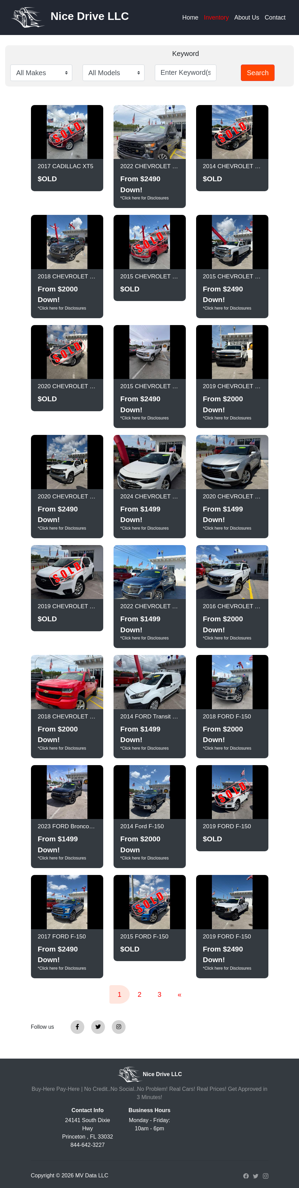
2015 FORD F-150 (144, 936)
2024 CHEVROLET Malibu (149, 496)
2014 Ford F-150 (142, 826)
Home (190, 17)
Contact (275, 17)
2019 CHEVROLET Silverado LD (232, 386)
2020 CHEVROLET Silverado (67, 496)
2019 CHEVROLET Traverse (67, 606)
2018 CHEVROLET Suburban (67, 276)
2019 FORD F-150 (227, 826)
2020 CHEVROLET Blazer (232, 496)
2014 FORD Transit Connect (149, 716)
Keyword (185, 53)
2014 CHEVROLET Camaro (232, 166)
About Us (246, 17)
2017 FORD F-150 (62, 936)
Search (257, 73)
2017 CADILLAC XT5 (66, 166)
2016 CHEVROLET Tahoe (232, 606)
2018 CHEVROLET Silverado (67, 716)
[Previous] (179, 994)
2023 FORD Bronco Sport (67, 826)
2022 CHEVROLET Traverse (149, 606)
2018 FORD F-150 (227, 716)
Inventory (216, 17)
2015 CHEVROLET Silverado (149, 276)
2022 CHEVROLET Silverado (149, 166)
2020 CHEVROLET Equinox (67, 386)
